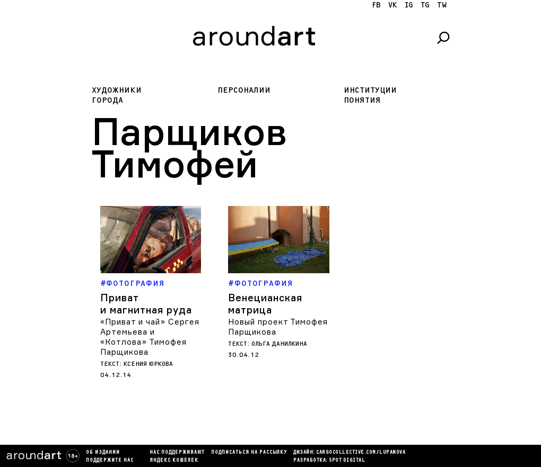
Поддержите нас (110, 461)
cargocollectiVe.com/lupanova (360, 453)
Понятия (362, 100)
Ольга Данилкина (279, 344)
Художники (117, 90)
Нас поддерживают (177, 453)
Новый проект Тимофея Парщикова (278, 327)
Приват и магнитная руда (146, 304)
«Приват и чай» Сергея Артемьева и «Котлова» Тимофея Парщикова (149, 337)
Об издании (103, 453)
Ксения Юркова (148, 364)
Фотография (135, 284)
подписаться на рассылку (249, 453)
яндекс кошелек (174, 461)
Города (107, 100)
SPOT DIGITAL (347, 461)
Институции (370, 90)
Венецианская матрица (265, 304)
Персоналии (243, 90)
